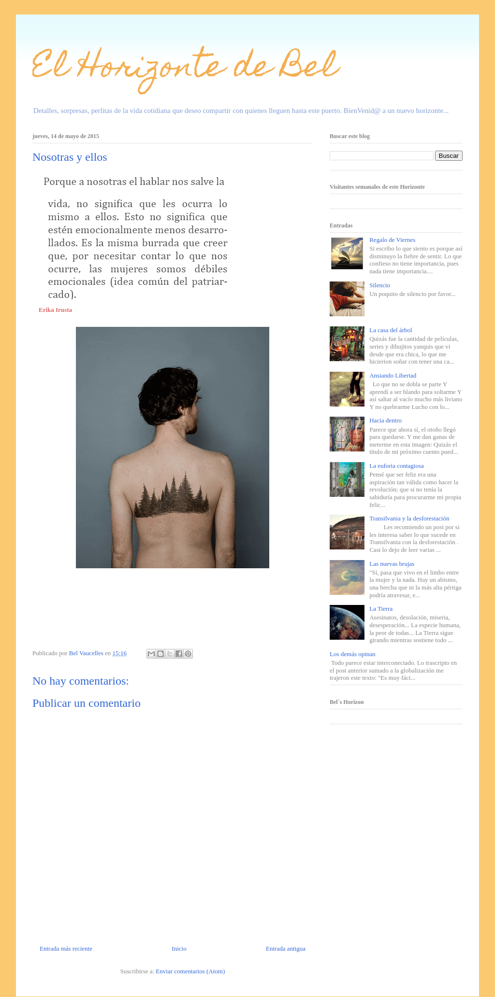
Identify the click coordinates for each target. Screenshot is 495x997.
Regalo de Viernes (392, 239)
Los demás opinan (353, 654)
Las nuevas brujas (391, 563)
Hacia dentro (385, 420)
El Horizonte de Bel (184, 69)
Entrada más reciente (66, 948)
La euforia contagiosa (396, 465)
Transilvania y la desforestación (409, 518)
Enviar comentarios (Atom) (190, 971)
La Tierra (381, 608)
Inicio (179, 948)
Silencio (379, 285)
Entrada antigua (286, 948)
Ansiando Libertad (392, 375)
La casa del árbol (390, 330)
